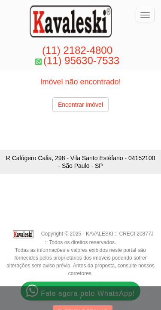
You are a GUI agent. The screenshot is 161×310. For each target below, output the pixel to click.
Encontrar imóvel (80, 104)
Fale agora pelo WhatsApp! (80, 291)
